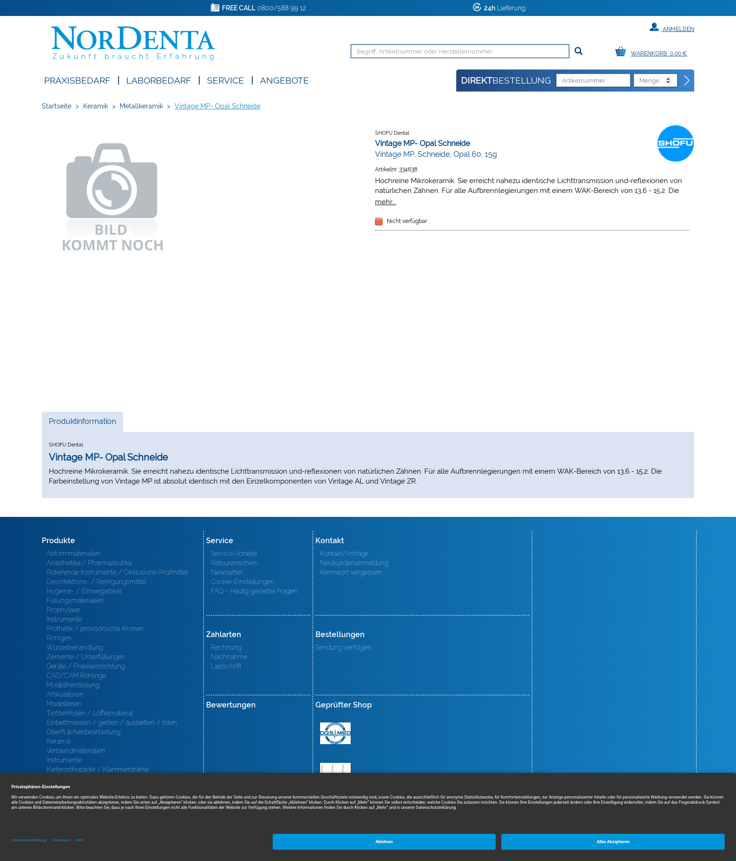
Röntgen (58, 638)
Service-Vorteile (234, 553)
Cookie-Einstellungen (242, 581)
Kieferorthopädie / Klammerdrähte (97, 769)
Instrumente (64, 619)
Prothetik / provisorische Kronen (95, 628)
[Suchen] (578, 51)
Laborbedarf (158, 79)
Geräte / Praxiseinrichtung (85, 666)
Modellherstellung (72, 685)
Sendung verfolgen (343, 647)
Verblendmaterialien (75, 750)
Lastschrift (226, 666)
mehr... (385, 202)
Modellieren (63, 703)
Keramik (95, 106)
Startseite (56, 106)
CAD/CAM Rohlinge (76, 675)
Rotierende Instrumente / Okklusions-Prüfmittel (117, 572)
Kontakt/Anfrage (344, 553)
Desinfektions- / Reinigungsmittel (96, 581)
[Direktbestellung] (687, 81)
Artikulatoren (65, 694)
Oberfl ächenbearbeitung (83, 732)
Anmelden (672, 27)
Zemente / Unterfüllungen (85, 657)
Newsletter (227, 572)
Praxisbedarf (77, 79)
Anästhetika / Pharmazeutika (88, 563)
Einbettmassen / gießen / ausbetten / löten (111, 722)
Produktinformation (82, 424)
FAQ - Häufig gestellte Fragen (254, 591)
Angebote (284, 79)
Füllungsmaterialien (75, 600)
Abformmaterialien (73, 553)
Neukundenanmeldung (354, 563)
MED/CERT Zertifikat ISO (335, 733)
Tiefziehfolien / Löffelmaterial (89, 713)
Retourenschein (234, 563)
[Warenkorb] (653, 52)
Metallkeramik (141, 106)
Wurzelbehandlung (74, 647)
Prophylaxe (63, 610)
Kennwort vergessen (351, 572)
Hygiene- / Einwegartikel (83, 591)
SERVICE (225, 79)
